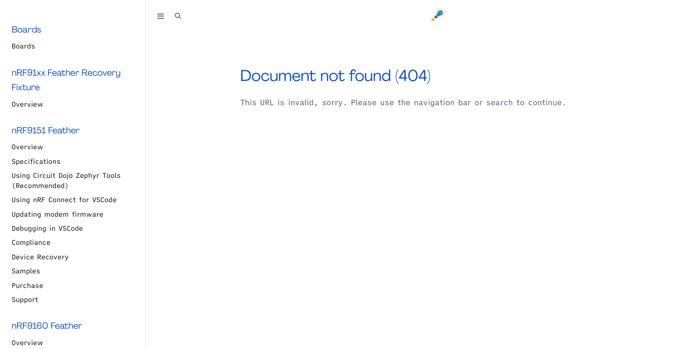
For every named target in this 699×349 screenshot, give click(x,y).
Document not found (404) (335, 75)
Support (25, 299)
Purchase (27, 285)
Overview (27, 104)
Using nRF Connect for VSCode (64, 199)
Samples (26, 271)
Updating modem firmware (57, 214)
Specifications (36, 161)
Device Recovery (40, 257)
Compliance (31, 242)
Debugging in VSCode (47, 228)
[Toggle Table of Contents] (160, 16)
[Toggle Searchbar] (177, 16)
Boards (23, 46)
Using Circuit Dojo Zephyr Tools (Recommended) (66, 180)
